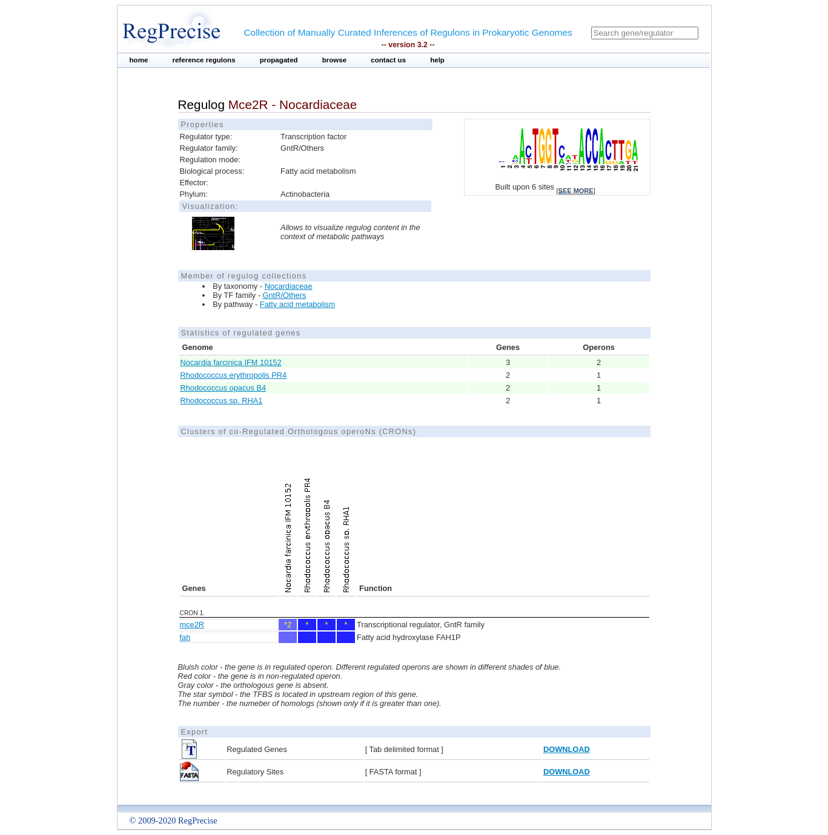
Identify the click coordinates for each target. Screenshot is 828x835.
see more (576, 190)
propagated (279, 60)
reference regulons (203, 60)
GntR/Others (284, 295)
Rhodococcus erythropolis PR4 (234, 375)
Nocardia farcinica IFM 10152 (231, 362)
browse (334, 60)
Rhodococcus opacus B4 (224, 387)
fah (185, 637)
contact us (388, 60)
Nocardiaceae (289, 286)
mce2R (192, 624)
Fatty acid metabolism (297, 304)
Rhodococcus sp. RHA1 (222, 400)
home (139, 60)
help (437, 60)
